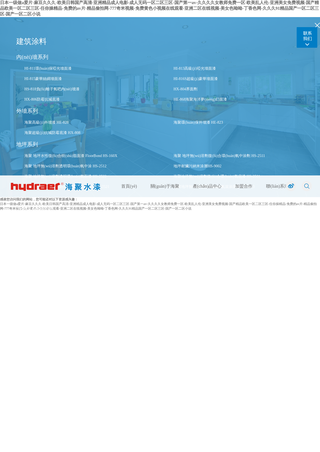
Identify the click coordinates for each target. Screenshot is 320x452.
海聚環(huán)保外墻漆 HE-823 (198, 122)
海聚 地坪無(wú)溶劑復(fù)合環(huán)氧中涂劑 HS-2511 (219, 156)
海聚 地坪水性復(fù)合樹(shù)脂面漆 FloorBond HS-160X (70, 156)
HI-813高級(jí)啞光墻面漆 (195, 68)
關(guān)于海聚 (165, 186)
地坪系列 (27, 144)
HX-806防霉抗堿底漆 (42, 99)
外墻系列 (27, 111)
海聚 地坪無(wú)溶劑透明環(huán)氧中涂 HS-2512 (65, 166)
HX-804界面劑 (185, 89)
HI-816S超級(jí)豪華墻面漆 (196, 79)
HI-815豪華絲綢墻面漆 (43, 79)
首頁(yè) (129, 186)
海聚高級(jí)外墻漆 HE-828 (46, 122)
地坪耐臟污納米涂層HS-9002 (198, 166)
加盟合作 (243, 186)
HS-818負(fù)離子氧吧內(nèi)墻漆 (51, 89)
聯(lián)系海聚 (279, 186)
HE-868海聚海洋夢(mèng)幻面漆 (200, 99)
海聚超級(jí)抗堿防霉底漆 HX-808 (52, 133)
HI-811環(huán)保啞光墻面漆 (48, 68)
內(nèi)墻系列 (32, 57)
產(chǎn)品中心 (207, 186)
